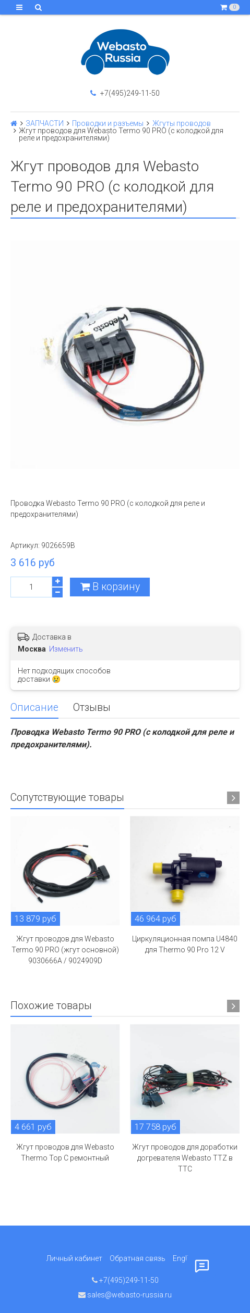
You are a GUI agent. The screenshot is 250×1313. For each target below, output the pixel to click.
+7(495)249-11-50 (125, 93)
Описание (34, 707)
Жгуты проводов (181, 123)
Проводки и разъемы (108, 123)
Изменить (66, 649)
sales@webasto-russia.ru (125, 1295)
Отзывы (92, 707)
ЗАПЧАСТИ (45, 123)
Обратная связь (137, 1258)
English (185, 1258)
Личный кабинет (74, 1258)
